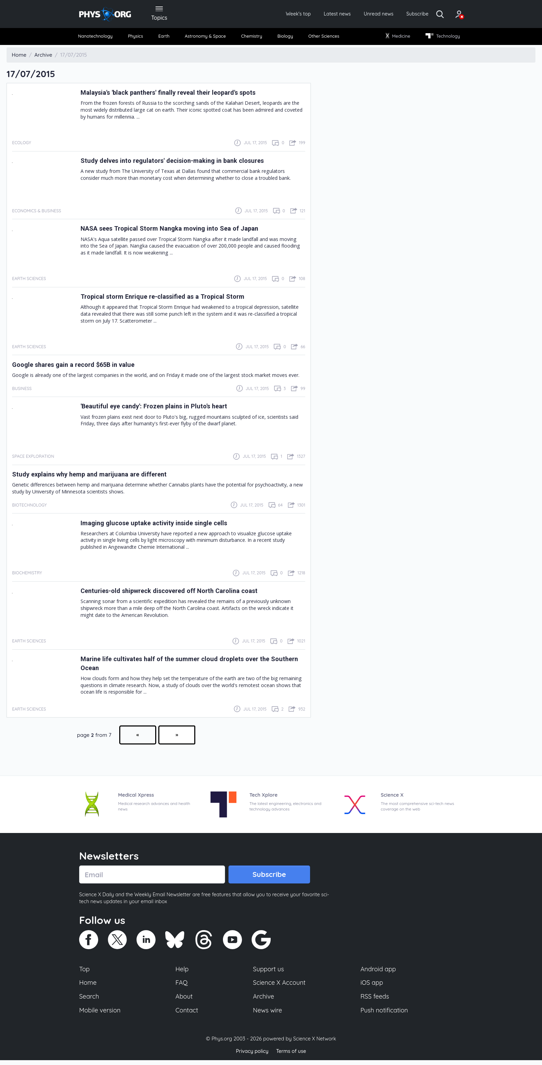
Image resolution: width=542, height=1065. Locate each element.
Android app (378, 972)
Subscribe (404, 14)
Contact (187, 1014)
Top (84, 972)
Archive (263, 1000)
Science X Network (314, 1043)
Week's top (274, 14)
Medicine (396, 38)
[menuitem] (98, 38)
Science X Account (279, 986)
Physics (138, 38)
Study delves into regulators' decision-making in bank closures (182, 162)
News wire (267, 1014)
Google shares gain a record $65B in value (79, 366)
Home (88, 986)
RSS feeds (375, 1000)
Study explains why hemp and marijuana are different (97, 476)
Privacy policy (251, 1056)
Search (89, 1000)
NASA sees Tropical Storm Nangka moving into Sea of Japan (178, 230)
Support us (268, 972)
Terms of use (291, 1056)
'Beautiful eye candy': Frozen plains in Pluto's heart (161, 408)
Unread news (362, 14)
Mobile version (100, 1014)
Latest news (316, 14)
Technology (440, 38)
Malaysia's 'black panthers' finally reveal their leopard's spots (178, 94)
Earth (164, 38)
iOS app (372, 986)
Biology (284, 38)
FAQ (182, 986)
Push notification (385, 1014)
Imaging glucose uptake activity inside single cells (161, 525)
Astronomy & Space (205, 38)
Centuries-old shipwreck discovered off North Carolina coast (179, 593)
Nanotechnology (98, 38)
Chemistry (252, 38)
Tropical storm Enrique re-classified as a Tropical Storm (171, 298)
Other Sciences (322, 38)
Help (182, 972)
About (185, 1000)
